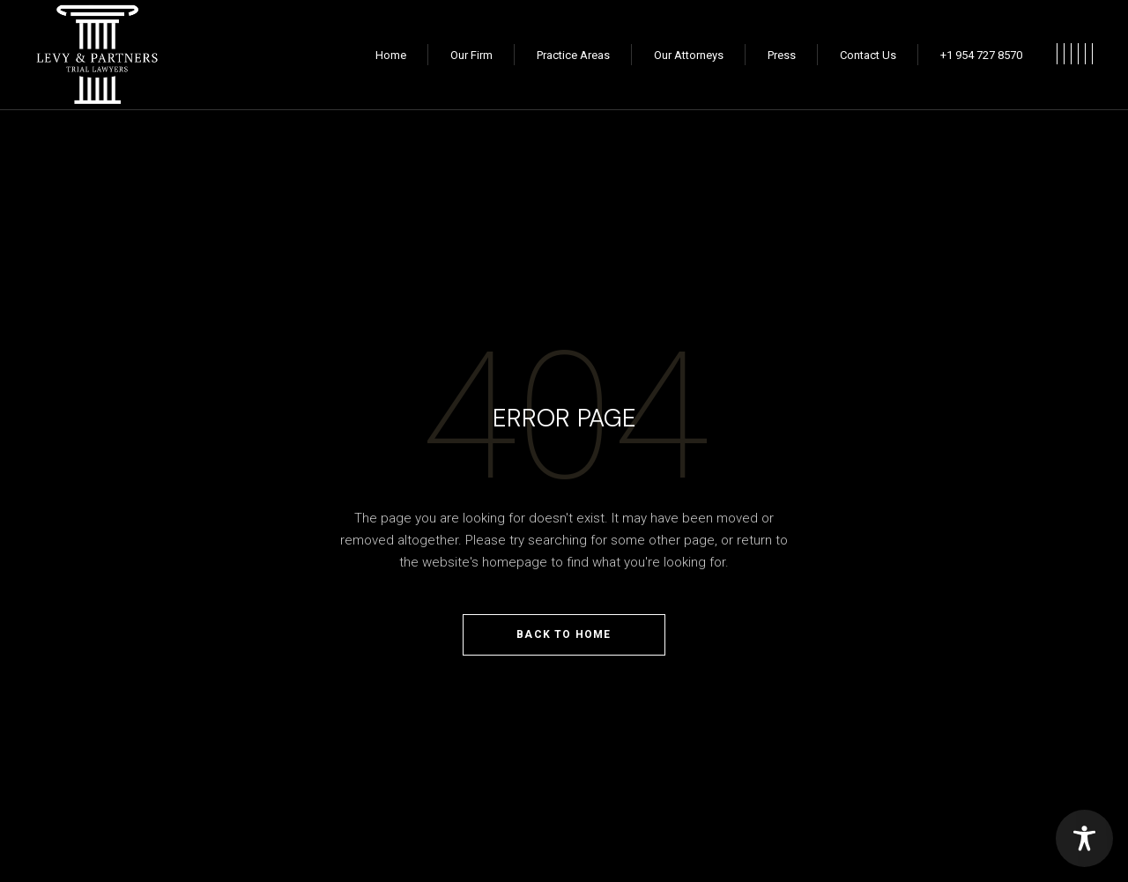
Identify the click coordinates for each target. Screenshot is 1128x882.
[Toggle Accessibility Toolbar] (1084, 838)
